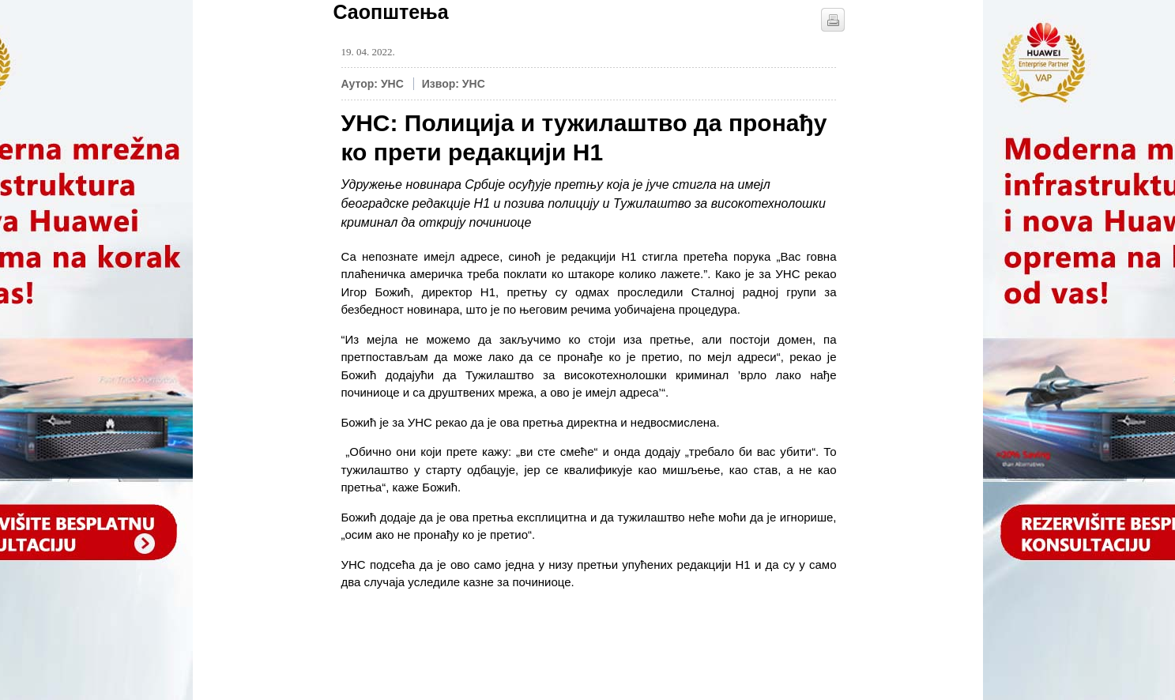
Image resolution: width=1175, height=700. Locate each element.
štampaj (833, 20)
